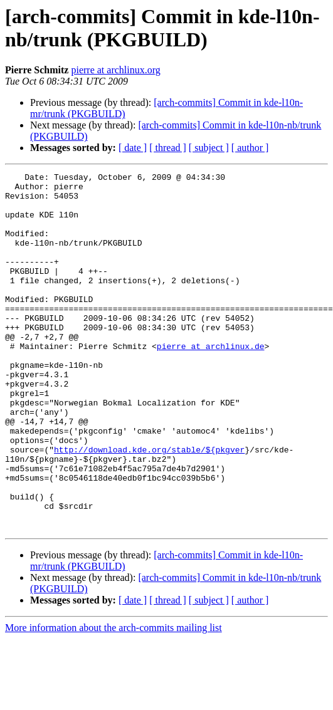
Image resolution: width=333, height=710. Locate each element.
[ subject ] (209, 147)
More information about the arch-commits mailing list (113, 699)
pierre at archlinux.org (115, 70)
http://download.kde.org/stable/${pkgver (149, 505)
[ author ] (250, 147)
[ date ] (133, 147)
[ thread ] (167, 147)
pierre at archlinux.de (211, 381)
